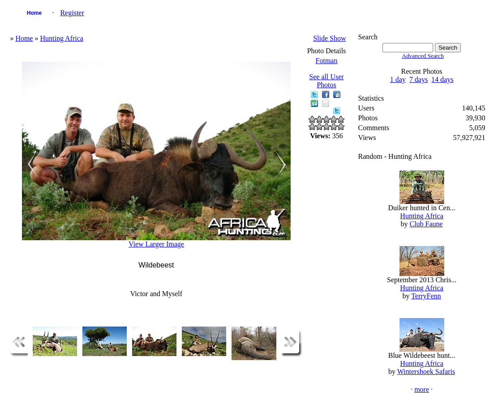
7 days (418, 79)
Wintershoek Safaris (426, 371)
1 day (398, 79)
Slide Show (329, 38)
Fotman (327, 60)
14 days (442, 79)
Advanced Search (423, 55)
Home (34, 13)
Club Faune (425, 224)
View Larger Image (156, 244)
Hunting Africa (61, 38)
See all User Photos (326, 81)
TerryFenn (426, 296)
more (421, 389)
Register (72, 13)
